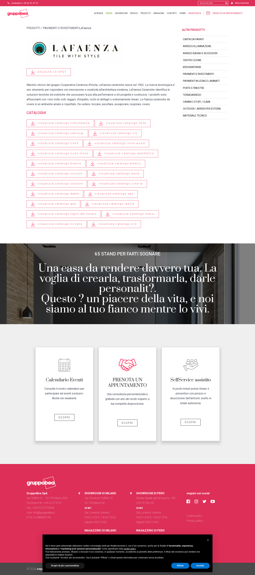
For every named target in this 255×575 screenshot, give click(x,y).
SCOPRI (64, 417)
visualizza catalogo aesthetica (125, 153)
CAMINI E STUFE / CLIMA (196, 101)
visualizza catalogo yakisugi (57, 133)
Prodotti (146, 13)
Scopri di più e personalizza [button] (65, 565)
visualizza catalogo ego (111, 194)
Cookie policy (194, 515)
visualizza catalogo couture (57, 184)
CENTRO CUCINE (192, 60)
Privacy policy (194, 520)
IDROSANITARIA (192, 67)
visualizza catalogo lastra (109, 204)
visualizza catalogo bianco (56, 163)
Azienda (98, 13)
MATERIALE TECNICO (195, 115)
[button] (208, 540)
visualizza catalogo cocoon (57, 174)
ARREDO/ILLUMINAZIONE (197, 46)
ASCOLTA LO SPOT (49, 72)
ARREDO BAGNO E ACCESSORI (200, 53)
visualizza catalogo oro (114, 224)
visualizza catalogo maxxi (130, 214)
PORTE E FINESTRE (193, 88)
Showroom (121, 13)
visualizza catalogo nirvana (57, 224)
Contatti (172, 13)
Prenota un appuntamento (224, 13)
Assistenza (194, 13)
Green (109, 13)
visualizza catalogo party (116, 174)
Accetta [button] (200, 565)
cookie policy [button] (130, 549)
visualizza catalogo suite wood (116, 143)
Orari (182, 13)
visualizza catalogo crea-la (117, 184)
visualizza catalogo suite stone (60, 153)
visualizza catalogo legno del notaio (64, 214)
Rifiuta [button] (180, 565)
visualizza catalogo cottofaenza (60, 123)
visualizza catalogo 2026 (122, 123)
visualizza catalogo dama (55, 194)
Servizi (134, 13)
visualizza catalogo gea (53, 204)
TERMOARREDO (192, 94)
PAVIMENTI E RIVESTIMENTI (198, 74)
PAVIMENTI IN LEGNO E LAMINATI (201, 80)
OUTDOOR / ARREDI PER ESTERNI (202, 108)
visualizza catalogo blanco (115, 163)
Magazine (159, 13)
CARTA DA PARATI (193, 39)
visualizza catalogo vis (115, 133)
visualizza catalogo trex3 (55, 143)
